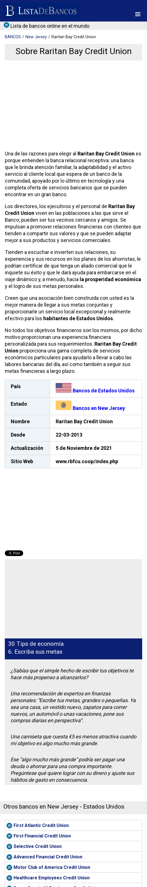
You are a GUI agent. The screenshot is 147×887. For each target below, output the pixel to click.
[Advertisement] (73, 105)
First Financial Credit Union (42, 836)
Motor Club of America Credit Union (52, 867)
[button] (137, 14)
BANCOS (13, 37)
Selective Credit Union (38, 846)
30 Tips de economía (36, 643)
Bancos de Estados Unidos (95, 391)
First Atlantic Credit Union (41, 825)
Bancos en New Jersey (90, 408)
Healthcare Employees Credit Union (52, 877)
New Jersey (36, 37)
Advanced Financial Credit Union (48, 857)
